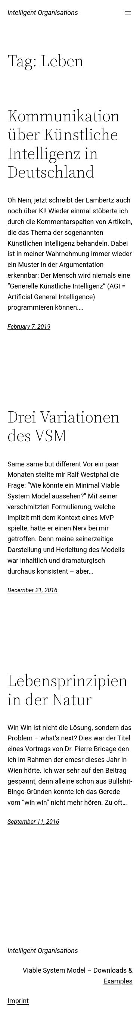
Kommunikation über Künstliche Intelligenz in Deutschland (63, 144)
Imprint (18, 1001)
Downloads (110, 970)
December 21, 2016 (32, 590)
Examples (118, 981)
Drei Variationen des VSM (63, 426)
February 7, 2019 (28, 326)
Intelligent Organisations (42, 12)
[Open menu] (128, 12)
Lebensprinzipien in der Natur (67, 690)
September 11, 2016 (33, 821)
